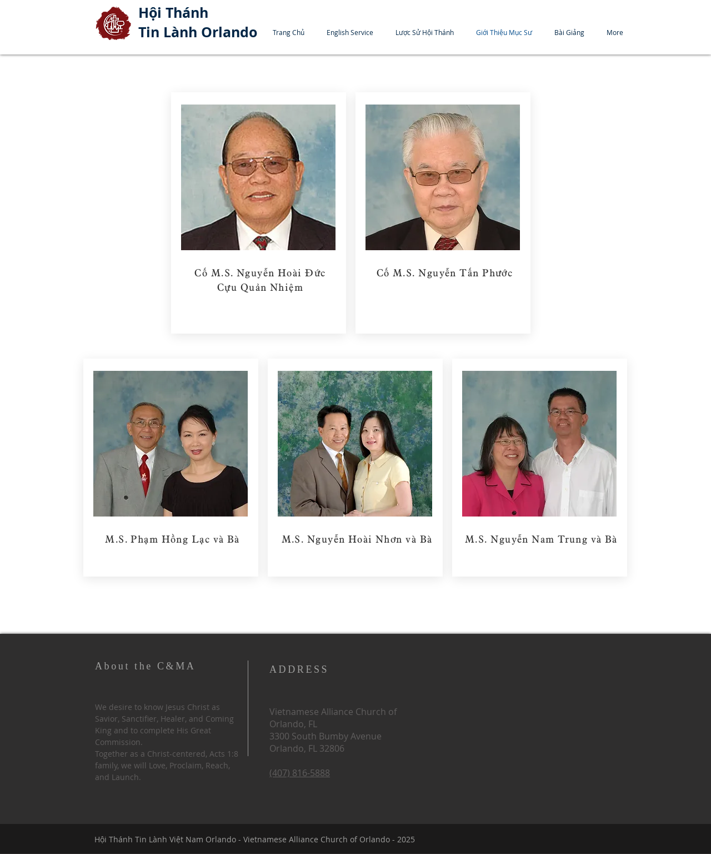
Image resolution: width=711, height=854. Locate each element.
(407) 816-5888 (299, 773)
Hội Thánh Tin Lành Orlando (197, 22)
